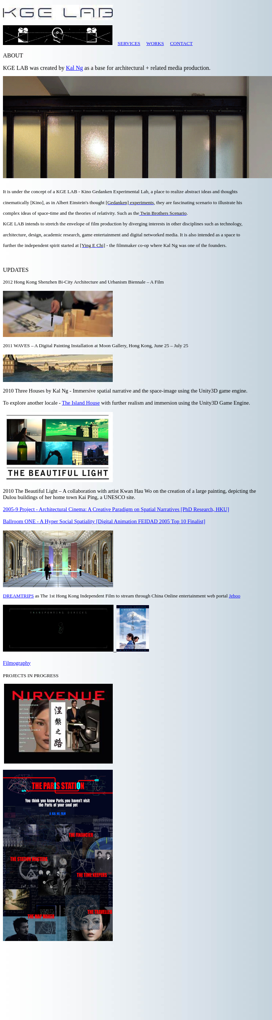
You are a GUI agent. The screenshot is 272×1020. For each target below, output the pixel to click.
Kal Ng (74, 68)
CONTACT (181, 43)
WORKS (155, 43)
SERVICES (129, 43)
